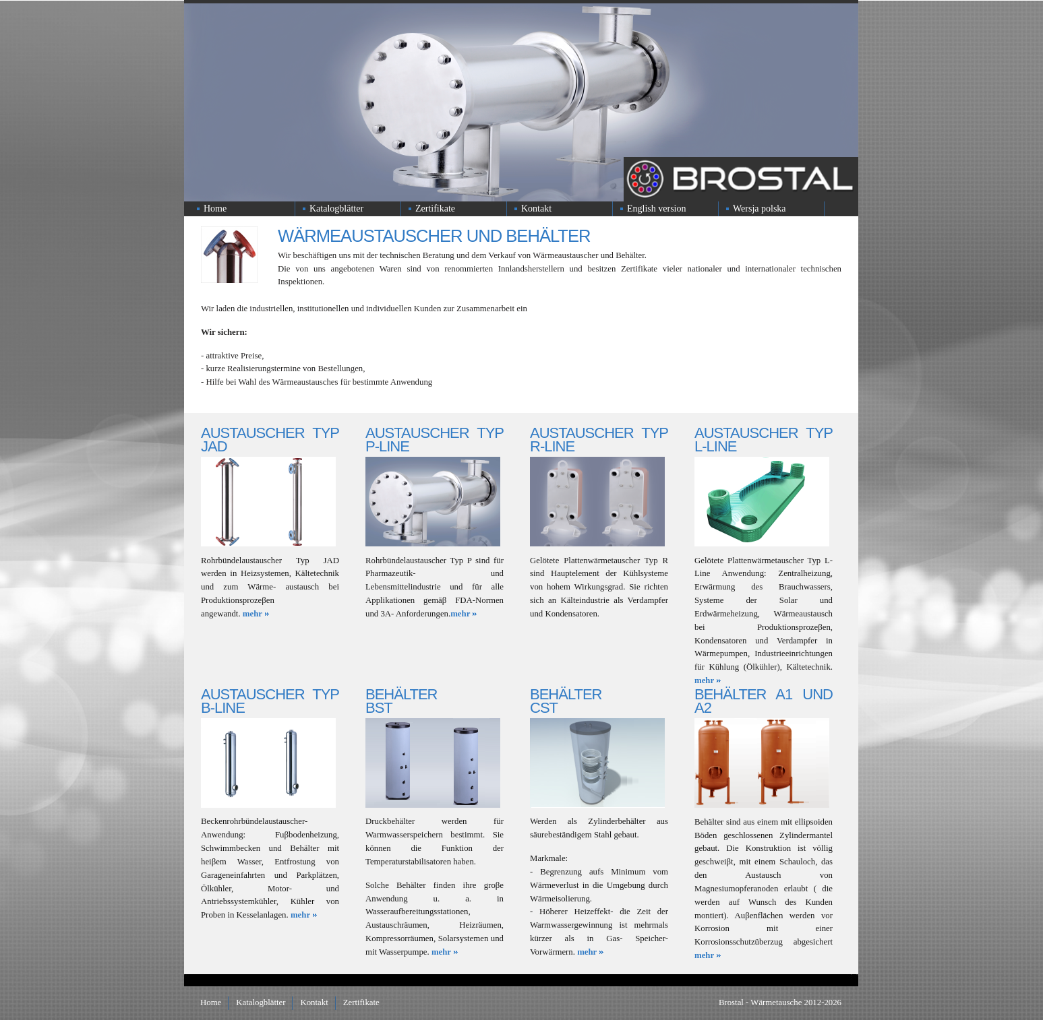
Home (215, 208)
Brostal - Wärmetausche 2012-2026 (780, 1002)
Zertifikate (435, 208)
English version (656, 208)
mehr (252, 613)
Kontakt (536, 208)
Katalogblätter (336, 208)
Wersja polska (759, 208)
